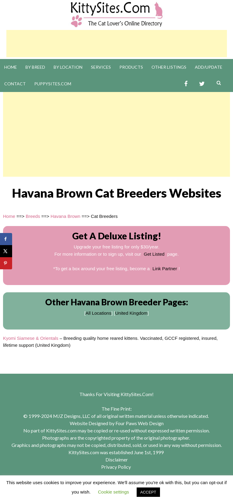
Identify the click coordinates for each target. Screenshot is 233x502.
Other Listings (168, 67)
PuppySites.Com (52, 83)
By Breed (35, 67)
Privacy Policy (116, 467)
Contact (15, 83)
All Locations (98, 313)
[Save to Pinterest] (6, 263)
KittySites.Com (136, 394)
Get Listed (154, 254)
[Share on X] (6, 251)
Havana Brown (65, 216)
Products (131, 67)
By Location (68, 67)
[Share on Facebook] (6, 239)
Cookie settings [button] (113, 491)
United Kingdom (131, 313)
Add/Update (208, 67)
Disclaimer (116, 459)
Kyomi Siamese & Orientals (30, 338)
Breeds (33, 216)
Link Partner (164, 268)
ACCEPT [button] (148, 492)
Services (101, 67)
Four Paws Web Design (139, 423)
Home (10, 67)
